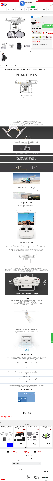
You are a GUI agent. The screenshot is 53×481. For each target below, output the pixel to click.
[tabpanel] (6, 425)
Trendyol (28, 459)
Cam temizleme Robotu (44, 8)
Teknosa (28, 462)
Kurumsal (51, 0)
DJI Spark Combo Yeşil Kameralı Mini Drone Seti (46, 415)
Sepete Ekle (10, 433)
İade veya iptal (6, 461)
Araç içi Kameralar (26, 8)
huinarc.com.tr (36, 468)
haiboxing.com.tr (36, 462)
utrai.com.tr (35, 459)
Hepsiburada (28, 458)
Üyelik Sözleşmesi (21, 461)
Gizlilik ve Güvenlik (22, 460)
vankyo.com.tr (35, 458)
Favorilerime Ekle (16, 53)
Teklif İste (33, 22)
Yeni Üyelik (21, 458)
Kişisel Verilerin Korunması (15, 461)
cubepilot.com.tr (36, 463)
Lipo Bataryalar (48, 8)
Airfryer (39, 8)
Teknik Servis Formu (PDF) (15, 460)
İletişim (5, 458)
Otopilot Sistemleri (13, 8)
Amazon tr (28, 460)
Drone (4, 8)
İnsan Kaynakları (14, 462)
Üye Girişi (21, 459)
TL (51, 4)
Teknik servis (47, 0)
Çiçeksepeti (28, 463)
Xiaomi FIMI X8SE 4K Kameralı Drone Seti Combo (6, 415)
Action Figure (22, 8)
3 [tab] (27, 436)
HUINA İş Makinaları (9, 8)
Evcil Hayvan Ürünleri (35, 8)
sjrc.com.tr (35, 461)
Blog (44, 0)
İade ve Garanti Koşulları (7, 460)
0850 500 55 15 (8, 0)
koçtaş (27, 468)
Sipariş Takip (6, 459)
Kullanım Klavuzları (7, 462)
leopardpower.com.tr (36, 460)
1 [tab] (25, 436)
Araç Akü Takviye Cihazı (31, 8)
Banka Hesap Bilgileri (14, 459)
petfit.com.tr (35, 469)
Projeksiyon (17, 8)
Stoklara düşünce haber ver (47, 22)
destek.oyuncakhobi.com (40, 0)
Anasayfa (13, 458)
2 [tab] (26, 436)
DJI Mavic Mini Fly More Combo (33, 415)
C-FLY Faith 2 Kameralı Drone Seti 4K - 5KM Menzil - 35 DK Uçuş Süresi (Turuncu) (19, 416)
